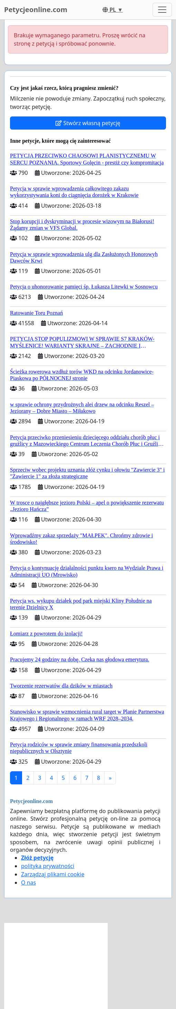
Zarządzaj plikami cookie (52, 874)
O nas (28, 882)
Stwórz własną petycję (88, 123)
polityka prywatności (47, 866)
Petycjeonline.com (35, 9)
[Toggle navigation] (162, 10)
